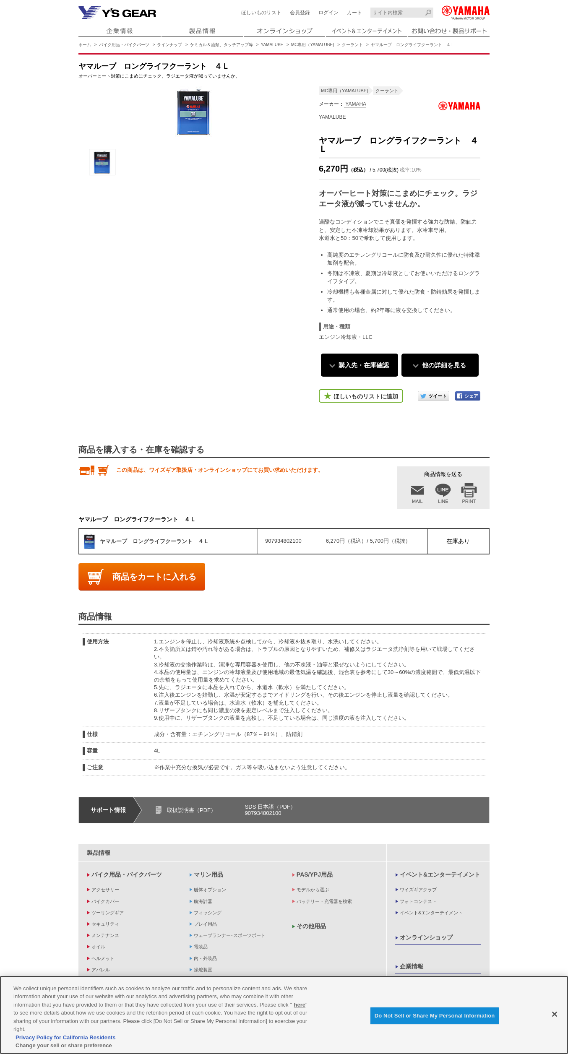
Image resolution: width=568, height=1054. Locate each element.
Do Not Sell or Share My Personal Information (435, 1018)
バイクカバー (105, 901)
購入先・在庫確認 (364, 365)
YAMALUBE (272, 44)
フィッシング (207, 912)
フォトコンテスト (418, 901)
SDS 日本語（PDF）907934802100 (270, 810)
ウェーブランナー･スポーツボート (230, 935)
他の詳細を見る (444, 365)
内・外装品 (205, 958)
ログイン (328, 13)
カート (354, 13)
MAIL (417, 501)
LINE (443, 501)
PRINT (469, 501)
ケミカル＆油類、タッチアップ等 (221, 44)
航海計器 (203, 901)
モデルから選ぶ (313, 889)
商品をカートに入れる (154, 576)
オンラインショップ (426, 937)
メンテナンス (105, 935)
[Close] (554, 1016)
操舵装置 (203, 969)
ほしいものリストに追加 (366, 396)
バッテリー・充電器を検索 (324, 901)
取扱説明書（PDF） (191, 810)
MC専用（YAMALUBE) (312, 44)
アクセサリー (105, 889)
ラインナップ (169, 44)
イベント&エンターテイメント (440, 874)
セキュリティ (105, 923)
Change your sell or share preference (64, 1048)
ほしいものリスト (261, 13)
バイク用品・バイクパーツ (124, 44)
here (299, 1007)
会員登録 (300, 13)
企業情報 (411, 966)
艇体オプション (210, 889)
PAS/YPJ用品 (315, 874)
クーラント (352, 44)
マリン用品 (208, 874)
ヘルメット (103, 958)
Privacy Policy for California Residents (65, 1039)
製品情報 (98, 852)
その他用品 (311, 926)
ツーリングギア (107, 912)
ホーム (84, 44)
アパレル (100, 969)
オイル (98, 946)
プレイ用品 (205, 923)
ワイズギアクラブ (418, 889)
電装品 (201, 946)
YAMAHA (355, 104)
